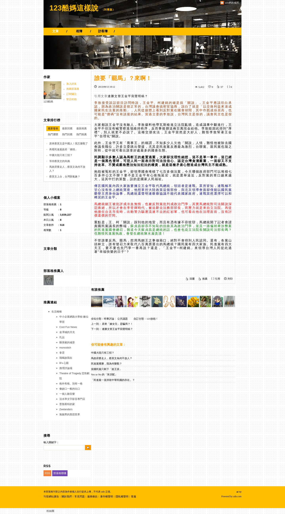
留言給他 (71, 99)
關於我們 (67, 496)
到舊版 (108, 9)
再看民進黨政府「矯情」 (63, 149)
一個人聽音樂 (67, 393)
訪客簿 (103, 31)
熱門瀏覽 (53, 134)
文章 (55, 31)
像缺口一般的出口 (69, 388)
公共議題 (122, 318)
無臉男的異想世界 (69, 414)
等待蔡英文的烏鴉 (59, 161)
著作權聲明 (106, 496)
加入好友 (71, 83)
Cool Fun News (68, 327)
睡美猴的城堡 (67, 342)
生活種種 (56, 311)
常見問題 (79, 496)
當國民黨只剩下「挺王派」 (106, 369)
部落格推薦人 (54, 271)
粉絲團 (50, 510)
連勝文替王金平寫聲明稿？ (128, 96)
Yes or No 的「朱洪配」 (104, 374)
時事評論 (109, 318)
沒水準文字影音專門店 (72, 399)
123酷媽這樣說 (74, 8)
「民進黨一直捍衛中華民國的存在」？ (113, 380)
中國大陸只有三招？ (102, 352)
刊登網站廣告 (51, 496)
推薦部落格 (72, 88)
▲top (238, 491)
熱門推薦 (81, 134)
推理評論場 (65, 368)
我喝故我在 (65, 357)
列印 (230, 278)
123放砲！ (152, 318)
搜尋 (88, 447)
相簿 (79, 31)
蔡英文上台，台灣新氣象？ (64, 176)
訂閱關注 (71, 94)
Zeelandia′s (65, 409)
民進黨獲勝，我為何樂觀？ (106, 363)
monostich (65, 347)
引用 (217, 278)
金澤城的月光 (67, 332)
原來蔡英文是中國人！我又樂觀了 (68, 143)
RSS (47, 473)
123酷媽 (48, 101)
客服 (133, 496)
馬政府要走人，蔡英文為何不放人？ (111, 358)
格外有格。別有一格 (71, 383)
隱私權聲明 (122, 496)
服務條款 (92, 496)
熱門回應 (67, 134)
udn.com (237, 496)
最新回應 (67, 128)
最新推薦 (81, 128)
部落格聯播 (59, 473)
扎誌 (62, 337)
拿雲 (62, 352)
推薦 (204, 278)
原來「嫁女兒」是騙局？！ (117, 323)
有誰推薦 (97, 289)
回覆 (192, 278)
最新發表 (53, 128)
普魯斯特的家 (67, 404)
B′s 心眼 (64, 363)
